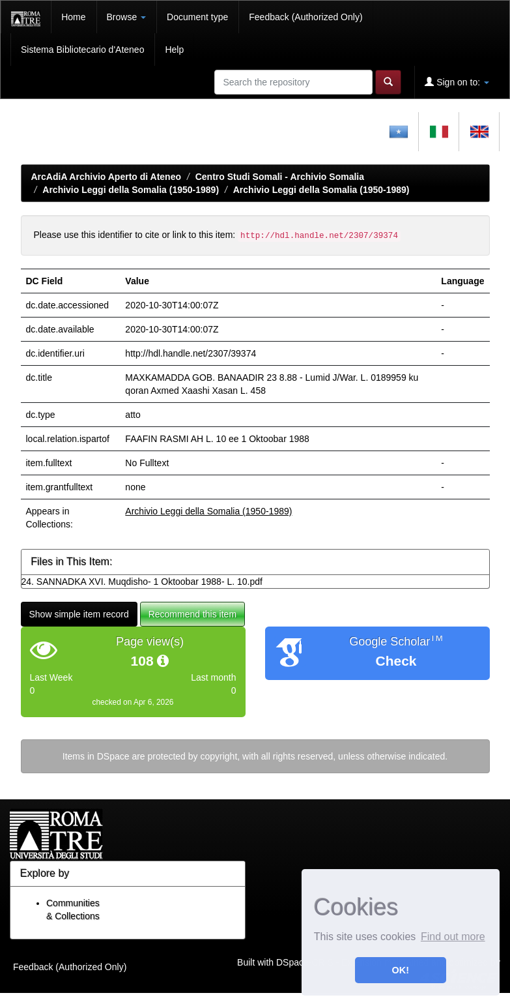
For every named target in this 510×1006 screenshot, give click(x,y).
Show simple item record (79, 614)
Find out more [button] (453, 936)
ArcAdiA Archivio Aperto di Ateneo (106, 176)
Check (395, 660)
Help (174, 49)
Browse (127, 17)
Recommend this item (192, 614)
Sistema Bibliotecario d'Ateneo (82, 49)
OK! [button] (400, 970)
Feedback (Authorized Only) (305, 17)
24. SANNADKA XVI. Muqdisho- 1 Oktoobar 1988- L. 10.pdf (141, 581)
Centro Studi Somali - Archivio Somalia (279, 176)
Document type (197, 17)
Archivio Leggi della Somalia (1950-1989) (130, 190)
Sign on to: (457, 81)
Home (73, 17)
